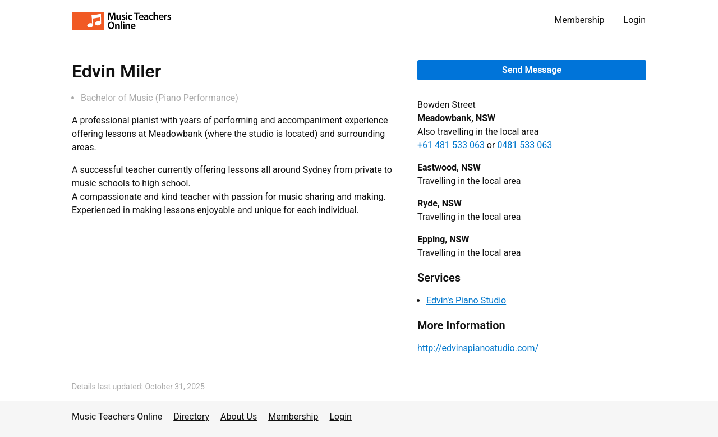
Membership (579, 20)
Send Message (531, 70)
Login (635, 20)
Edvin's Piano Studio (466, 300)
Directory (191, 416)
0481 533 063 (524, 145)
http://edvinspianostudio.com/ (477, 348)
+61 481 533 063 (451, 145)
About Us (238, 416)
